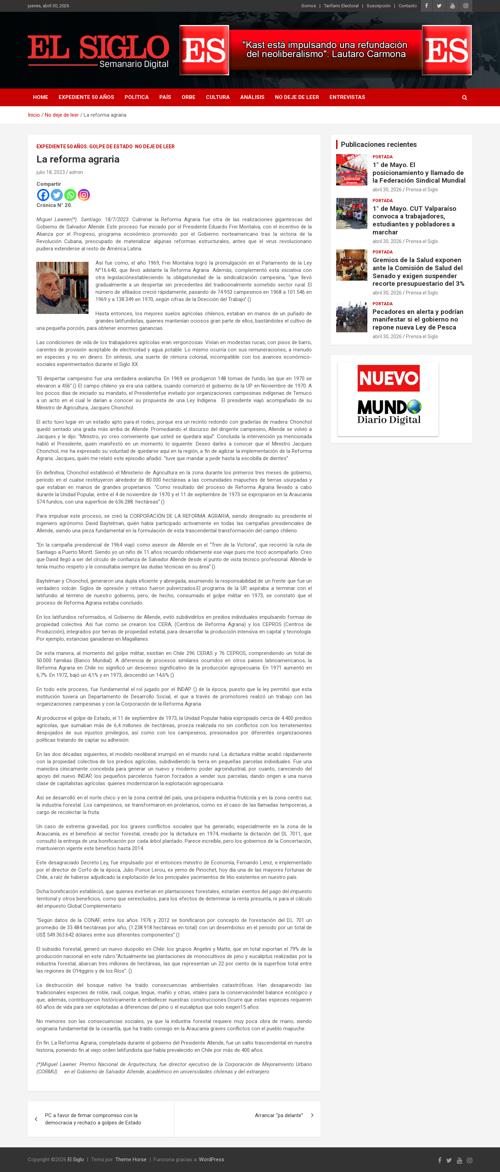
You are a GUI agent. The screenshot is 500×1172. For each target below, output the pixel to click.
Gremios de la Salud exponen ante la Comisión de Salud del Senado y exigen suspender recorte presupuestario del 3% (419, 272)
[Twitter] (57, 195)
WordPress (211, 1159)
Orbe (188, 97)
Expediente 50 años (86, 97)
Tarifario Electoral (341, 5)
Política (137, 97)
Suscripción (379, 5)
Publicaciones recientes (379, 144)
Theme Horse (131, 1159)
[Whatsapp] (70, 195)
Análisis (252, 97)
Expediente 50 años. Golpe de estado (84, 146)
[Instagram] (84, 195)
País (165, 97)
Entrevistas (347, 97)
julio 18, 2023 (50, 172)
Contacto (408, 5)
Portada (383, 157)
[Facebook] (43, 195)
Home (40, 97)
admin (76, 172)
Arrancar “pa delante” (279, 1115)
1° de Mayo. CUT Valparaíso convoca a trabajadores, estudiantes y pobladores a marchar (414, 220)
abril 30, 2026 (387, 189)
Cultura (218, 97)
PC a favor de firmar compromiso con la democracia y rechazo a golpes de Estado (93, 1119)
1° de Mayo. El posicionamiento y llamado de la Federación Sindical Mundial (419, 173)
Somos (308, 5)
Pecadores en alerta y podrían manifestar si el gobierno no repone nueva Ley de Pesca (418, 320)
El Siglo (76, 1159)
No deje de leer (297, 97)
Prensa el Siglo (422, 189)
